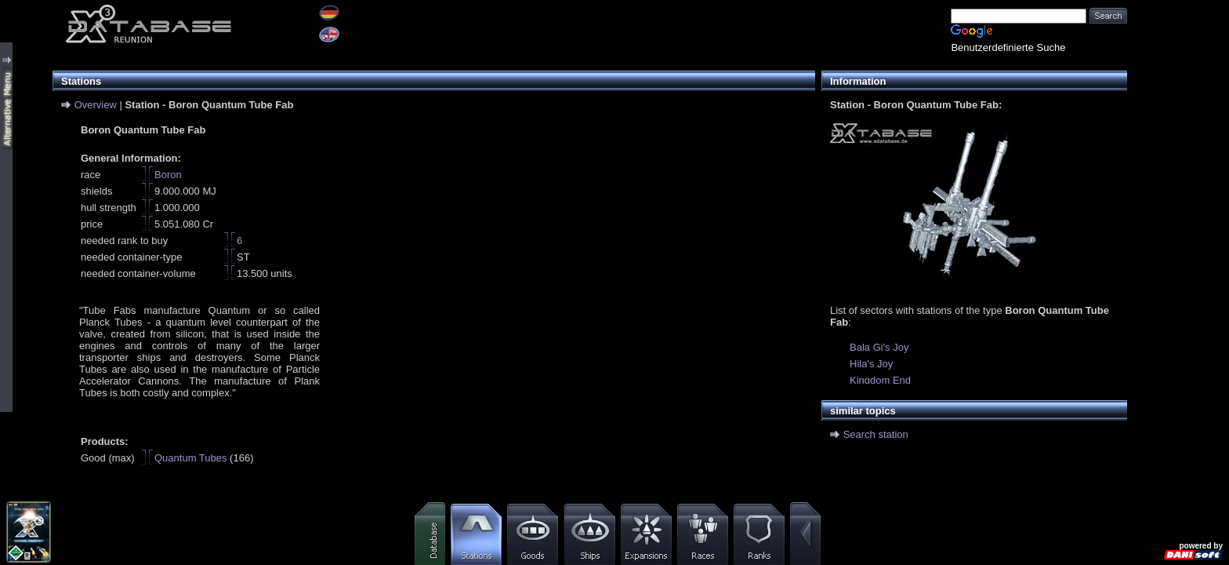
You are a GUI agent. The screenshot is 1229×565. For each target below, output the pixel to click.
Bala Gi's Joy (879, 347)
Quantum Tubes (190, 458)
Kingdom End (880, 380)
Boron (168, 174)
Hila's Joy (871, 364)
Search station (875, 434)
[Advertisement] (1178, 235)
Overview (95, 105)
